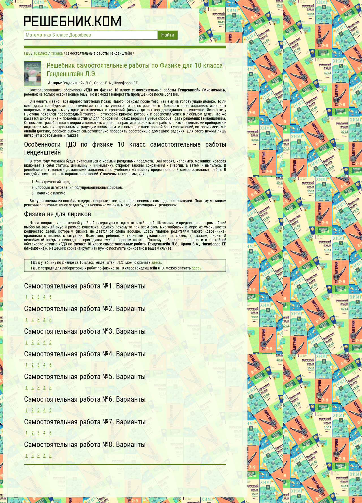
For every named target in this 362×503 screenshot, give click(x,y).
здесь (156, 262)
